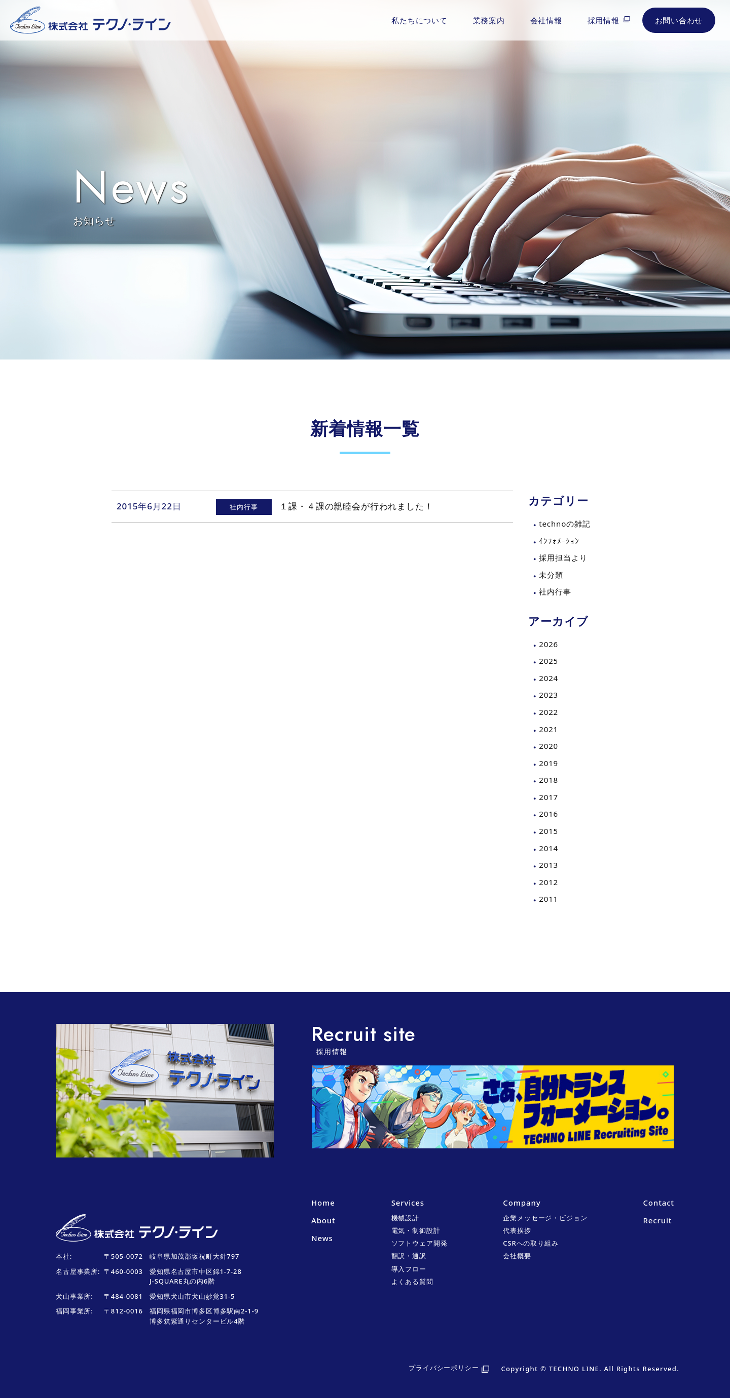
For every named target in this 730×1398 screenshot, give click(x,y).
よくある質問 (412, 1281)
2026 (548, 644)
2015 (548, 831)
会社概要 (517, 1255)
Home (323, 1202)
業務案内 (489, 20)
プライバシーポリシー (444, 1367)
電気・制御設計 (416, 1230)
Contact (658, 1202)
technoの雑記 (564, 523)
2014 (548, 848)
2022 (548, 712)
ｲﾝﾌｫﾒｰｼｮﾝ (559, 541)
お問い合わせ (679, 20)
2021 (548, 729)
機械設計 (405, 1217)
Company (521, 1202)
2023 (548, 695)
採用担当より (563, 557)
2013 (548, 865)
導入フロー (408, 1268)
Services (407, 1202)
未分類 (551, 575)
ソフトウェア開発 (419, 1243)
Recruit (657, 1220)
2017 (548, 797)
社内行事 (555, 591)
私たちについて (419, 20)
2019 (548, 763)
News (322, 1238)
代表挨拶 (517, 1230)
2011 (548, 899)
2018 (548, 780)
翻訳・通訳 (408, 1255)
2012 (548, 882)
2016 (548, 814)
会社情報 (546, 20)
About (323, 1220)
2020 (548, 746)
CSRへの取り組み (530, 1243)
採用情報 (603, 20)
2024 (548, 678)
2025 (548, 661)
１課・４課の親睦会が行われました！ (356, 506)
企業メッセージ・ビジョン (545, 1217)
